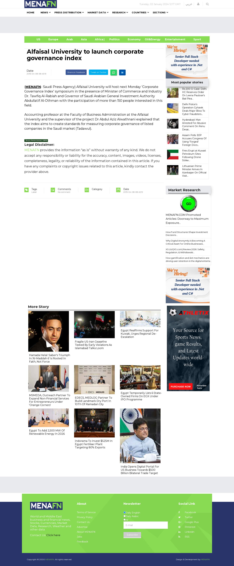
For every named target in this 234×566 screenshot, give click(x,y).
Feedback (82, 541)
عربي (189, 4)
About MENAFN (86, 531)
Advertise (82, 527)
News (44, 12)
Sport (195, 39)
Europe (53, 39)
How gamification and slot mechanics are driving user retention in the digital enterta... (189, 259)
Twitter (185, 517)
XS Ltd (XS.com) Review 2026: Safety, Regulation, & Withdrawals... (185, 251)
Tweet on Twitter (98, 72)
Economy (134, 39)
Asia (84, 39)
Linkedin (186, 531)
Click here (53, 535)
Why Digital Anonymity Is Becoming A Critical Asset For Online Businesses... (185, 242)
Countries (139, 12)
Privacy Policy (85, 517)
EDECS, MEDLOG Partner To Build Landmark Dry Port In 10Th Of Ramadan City (93, 401)
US (34, 39)
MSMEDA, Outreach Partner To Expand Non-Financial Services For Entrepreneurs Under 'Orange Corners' (49, 400)
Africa (98, 39)
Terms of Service (86, 512)
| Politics (114, 39)
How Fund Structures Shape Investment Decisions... (187, 233)
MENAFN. (49, 559)
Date (30, 70)
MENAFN (33, 87)
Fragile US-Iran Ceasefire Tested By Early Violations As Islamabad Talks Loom (93, 345)
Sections (159, 12)
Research (118, 12)
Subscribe (132, 534)
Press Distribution (67, 12)
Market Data (97, 12)
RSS (183, 536)
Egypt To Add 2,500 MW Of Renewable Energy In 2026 (47, 432)
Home (30, 12)
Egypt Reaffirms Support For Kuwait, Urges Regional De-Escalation (140, 333)
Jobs (79, 536)
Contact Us (83, 522)
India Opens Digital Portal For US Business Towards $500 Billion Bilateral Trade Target (140, 470)
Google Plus (188, 522)
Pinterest (186, 527)
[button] (198, 4)
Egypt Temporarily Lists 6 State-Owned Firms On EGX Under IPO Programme (141, 396)
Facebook (187, 512)
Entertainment (170, 39)
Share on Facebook (76, 72)
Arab (69, 39)
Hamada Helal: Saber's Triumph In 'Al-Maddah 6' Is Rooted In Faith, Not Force (49, 358)
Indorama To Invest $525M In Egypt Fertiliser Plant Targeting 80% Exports (93, 444)
